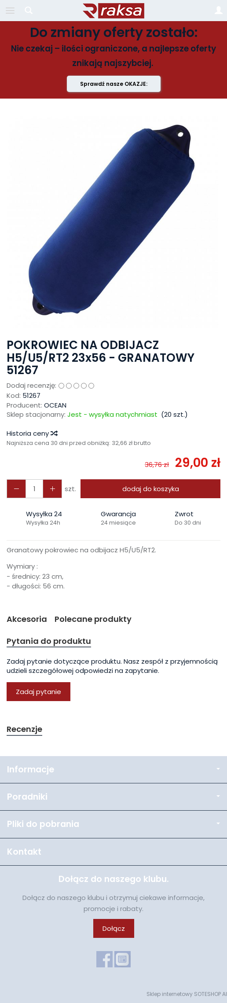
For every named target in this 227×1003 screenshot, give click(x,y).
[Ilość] (34, 488)
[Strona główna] (113, 10)
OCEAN (55, 405)
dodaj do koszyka (150, 488)
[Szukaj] (28, 10)
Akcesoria (27, 619)
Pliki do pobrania (113, 824)
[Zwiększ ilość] (16, 488)
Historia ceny (32, 433)
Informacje (113, 769)
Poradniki (113, 797)
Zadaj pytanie (38, 691)
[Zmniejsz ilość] (52, 488)
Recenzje (24, 729)
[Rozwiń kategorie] (10, 10)
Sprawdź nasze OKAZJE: (113, 84)
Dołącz (114, 928)
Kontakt (24, 852)
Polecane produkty (93, 619)
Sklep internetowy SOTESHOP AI (186, 994)
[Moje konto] (218, 10)
